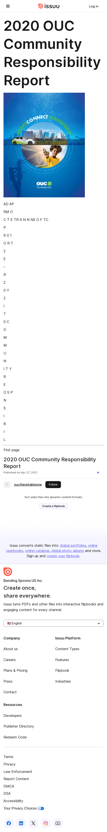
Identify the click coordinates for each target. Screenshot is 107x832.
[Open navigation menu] (8, 6)
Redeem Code (15, 737)
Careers (10, 660)
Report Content (16, 779)
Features (62, 660)
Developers (13, 715)
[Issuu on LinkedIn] (21, 823)
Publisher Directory (19, 726)
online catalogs (37, 550)
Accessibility (13, 801)
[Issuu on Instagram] (45, 823)
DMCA (9, 786)
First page (12, 450)
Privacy (10, 764)
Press (8, 681)
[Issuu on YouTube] (58, 823)
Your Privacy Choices (24, 808)
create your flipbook (63, 556)
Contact (10, 692)
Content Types (67, 649)
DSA (7, 793)
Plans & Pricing (15, 670)
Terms (8, 757)
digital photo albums (68, 550)
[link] (94, 6)
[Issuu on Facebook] (9, 823)
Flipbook (62, 670)
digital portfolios (73, 545)
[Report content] (99, 473)
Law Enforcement (18, 771)
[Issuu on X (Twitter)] (33, 823)
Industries (63, 681)
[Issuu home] (49, 6)
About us (11, 649)
